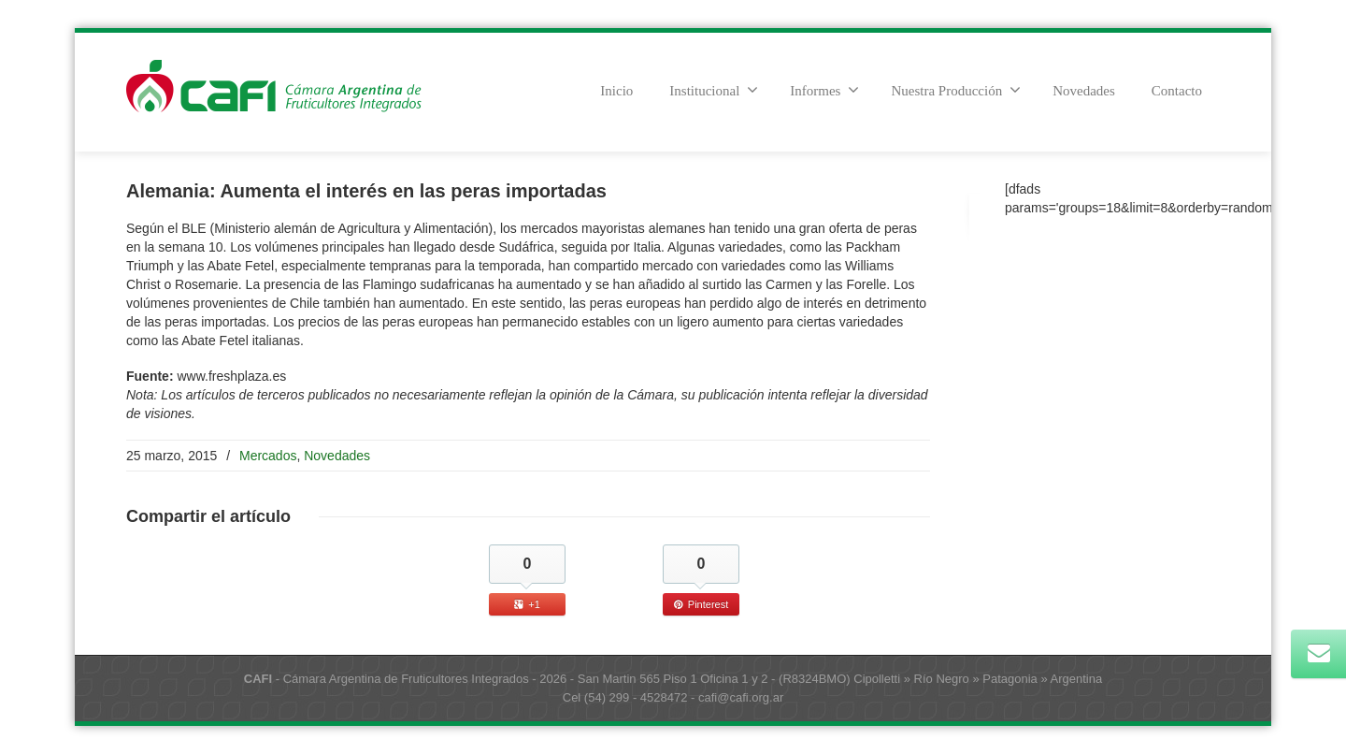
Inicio (616, 90)
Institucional (713, 89)
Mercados (267, 455)
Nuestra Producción (956, 89)
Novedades (1083, 90)
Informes (824, 89)
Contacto (1177, 90)
